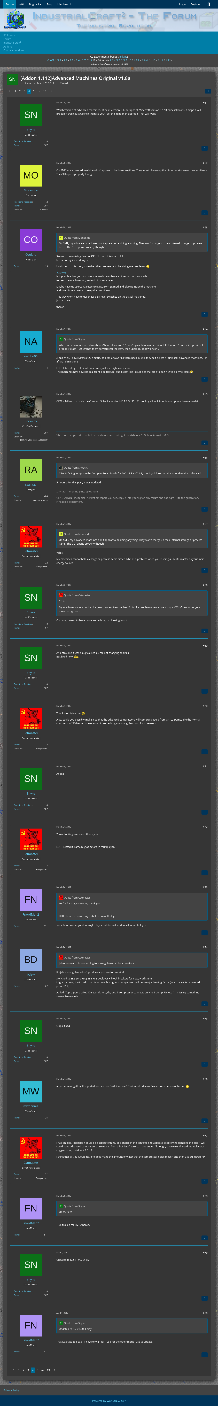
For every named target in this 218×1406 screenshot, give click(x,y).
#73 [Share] (205, 887)
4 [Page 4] (29, 91)
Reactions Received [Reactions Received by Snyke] (23, 141)
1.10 (152, 60)
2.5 (72, 60)
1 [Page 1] (15, 91)
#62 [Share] (205, 163)
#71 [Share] (205, 766)
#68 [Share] (205, 585)
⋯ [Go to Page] (39, 91)
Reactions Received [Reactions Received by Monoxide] (23, 201)
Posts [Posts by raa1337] (16, 496)
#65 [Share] (205, 394)
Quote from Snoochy (76, 467)
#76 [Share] (205, 1079)
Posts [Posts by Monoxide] (16, 205)
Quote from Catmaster (77, 595)
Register (195, 4)
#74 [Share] (205, 947)
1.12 (168, 60)
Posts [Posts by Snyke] (16, 145)
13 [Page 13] (44, 91)
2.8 (90, 60)
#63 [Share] (205, 227)
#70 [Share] (205, 706)
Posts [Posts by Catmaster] (16, 562)
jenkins (123, 56)
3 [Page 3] (24, 91)
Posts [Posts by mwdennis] (16, 1117)
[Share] (208, 91)
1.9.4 (145, 60)
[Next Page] (51, 91)
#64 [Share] (205, 329)
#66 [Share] (205, 457)
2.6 (78, 60)
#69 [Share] (205, 645)
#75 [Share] (205, 1018)
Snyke (62, 272)
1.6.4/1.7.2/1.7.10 (120, 60)
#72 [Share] (205, 827)
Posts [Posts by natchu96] (16, 367)
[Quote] (204, 148)
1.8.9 (136, 60)
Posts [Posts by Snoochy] (16, 432)
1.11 (160, 60)
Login (182, 4)
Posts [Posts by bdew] (16, 986)
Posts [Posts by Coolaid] (16, 266)
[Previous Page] (10, 91)
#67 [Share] (205, 524)
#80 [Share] (205, 1313)
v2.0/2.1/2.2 (54, 60)
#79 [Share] (205, 1252)
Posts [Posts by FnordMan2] (16, 926)
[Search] (209, 4)
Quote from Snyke (74, 339)
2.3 (65, 60)
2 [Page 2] (20, 91)
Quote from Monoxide (77, 237)
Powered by (109, 1400)
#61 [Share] (205, 102)
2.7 (84, 60)
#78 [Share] (205, 1196)
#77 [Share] (205, 1135)
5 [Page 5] (34, 91)
